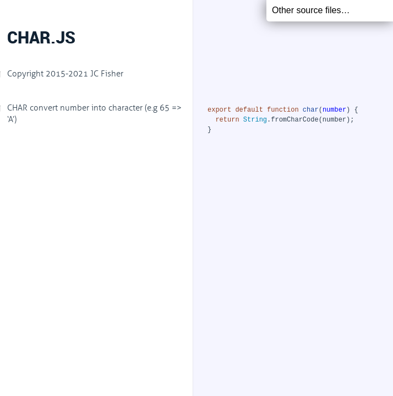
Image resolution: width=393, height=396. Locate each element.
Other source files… (311, 10)
